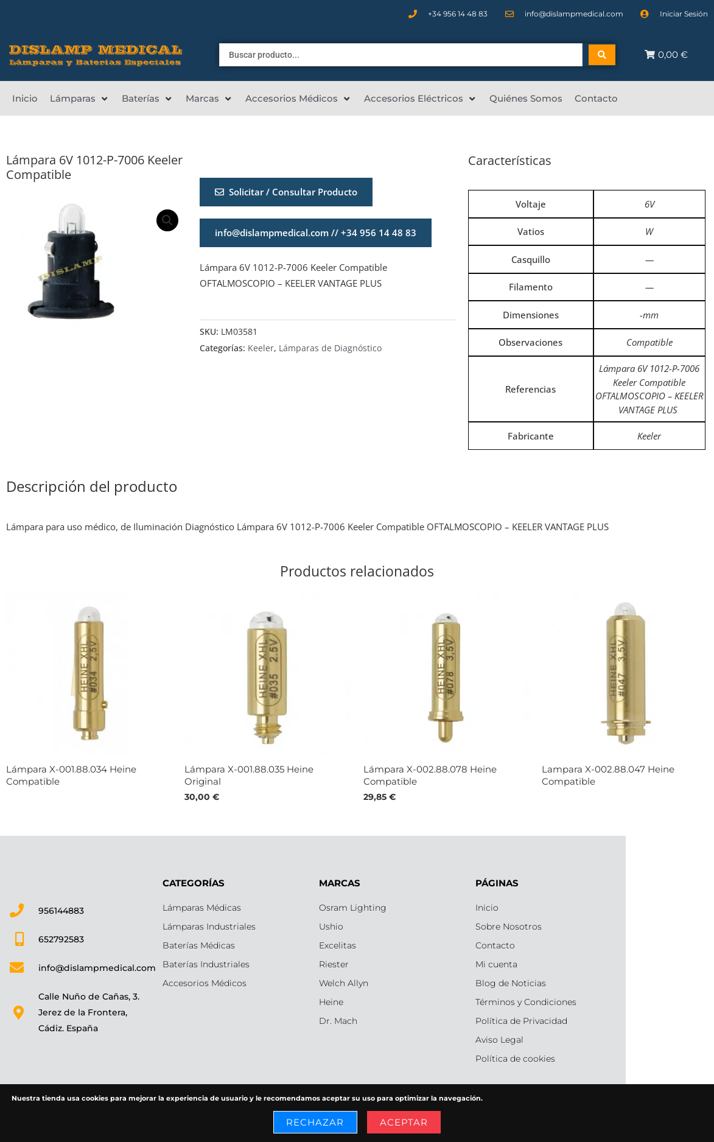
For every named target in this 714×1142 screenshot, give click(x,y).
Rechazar (315, 1122)
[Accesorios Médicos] (298, 99)
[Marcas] (209, 99)
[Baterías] (148, 99)
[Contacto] (596, 99)
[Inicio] (25, 99)
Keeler (261, 348)
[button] (167, 220)
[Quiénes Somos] (526, 99)
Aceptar (404, 1122)
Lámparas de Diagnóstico (330, 348)
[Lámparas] (80, 99)
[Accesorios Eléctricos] (420, 99)
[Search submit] (602, 54)
